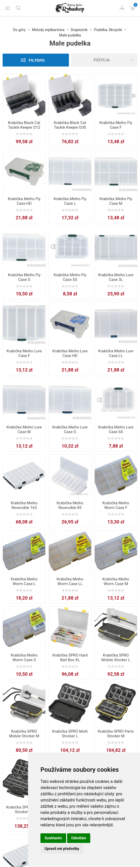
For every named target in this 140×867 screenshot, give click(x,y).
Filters (37, 60)
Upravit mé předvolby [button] (62, 849)
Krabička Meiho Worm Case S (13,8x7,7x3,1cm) (24, 660)
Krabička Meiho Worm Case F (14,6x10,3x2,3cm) (116, 508)
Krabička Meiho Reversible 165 (24, 505)
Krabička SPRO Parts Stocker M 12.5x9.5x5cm (116, 736)
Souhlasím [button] (53, 838)
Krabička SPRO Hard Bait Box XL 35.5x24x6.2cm (70, 660)
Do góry (19, 30)
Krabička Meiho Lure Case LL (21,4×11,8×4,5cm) (116, 356)
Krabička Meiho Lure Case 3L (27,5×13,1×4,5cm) (116, 280)
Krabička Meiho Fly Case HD (24, 201)
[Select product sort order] (104, 60)
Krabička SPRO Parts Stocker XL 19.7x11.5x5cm (24, 812)
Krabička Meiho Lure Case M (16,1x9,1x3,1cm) (24, 432)
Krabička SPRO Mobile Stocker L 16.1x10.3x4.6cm (116, 660)
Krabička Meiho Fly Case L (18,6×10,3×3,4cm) (70, 203)
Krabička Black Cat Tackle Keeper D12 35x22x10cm (24, 127)
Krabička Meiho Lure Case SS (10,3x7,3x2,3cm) (116, 432)
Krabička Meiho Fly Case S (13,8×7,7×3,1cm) (24, 280)
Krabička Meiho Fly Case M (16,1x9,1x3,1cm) (116, 203)
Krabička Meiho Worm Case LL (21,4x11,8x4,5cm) (70, 584)
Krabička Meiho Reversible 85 (70, 505)
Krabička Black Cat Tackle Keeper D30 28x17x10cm (70, 127)
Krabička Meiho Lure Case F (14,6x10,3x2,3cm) (24, 356)
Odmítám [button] (78, 838)
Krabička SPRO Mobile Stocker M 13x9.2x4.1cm (24, 736)
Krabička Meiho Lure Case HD (70, 353)
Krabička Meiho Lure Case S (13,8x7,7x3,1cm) (70, 432)
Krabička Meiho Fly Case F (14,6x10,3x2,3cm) (116, 127)
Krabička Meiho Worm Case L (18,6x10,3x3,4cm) (24, 584)
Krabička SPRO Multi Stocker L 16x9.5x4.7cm (70, 736)
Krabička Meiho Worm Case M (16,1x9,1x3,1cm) (116, 584)
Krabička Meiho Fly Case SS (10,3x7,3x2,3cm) (70, 280)
